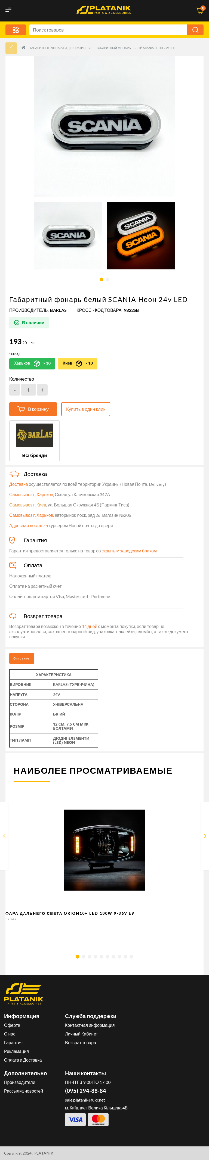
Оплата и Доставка (23, 1059)
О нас (9, 1033)
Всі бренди (34, 455)
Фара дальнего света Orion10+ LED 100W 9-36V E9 (69, 913)
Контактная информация (90, 1025)
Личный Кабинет (81, 1033)
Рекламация (16, 1051)
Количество (21, 379)
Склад (15, 354)
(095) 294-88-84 (85, 1090)
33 (11, 48)
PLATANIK (44, 1153)
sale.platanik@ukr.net (85, 1099)
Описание (21, 658)
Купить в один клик (85, 409)
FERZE (11, 918)
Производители (19, 1082)
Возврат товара (80, 1042)
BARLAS (58, 310)
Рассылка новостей (23, 1090)
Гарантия (13, 1042)
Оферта (12, 1025)
